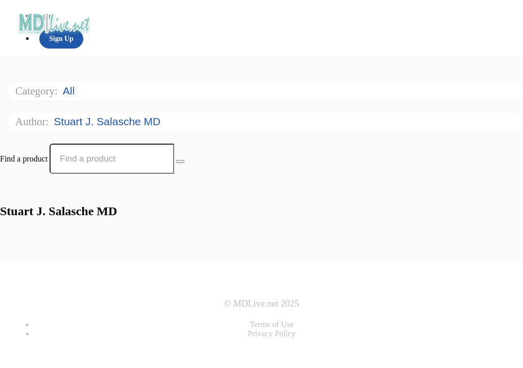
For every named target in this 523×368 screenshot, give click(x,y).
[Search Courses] (180, 161)
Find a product (23, 158)
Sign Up (61, 38)
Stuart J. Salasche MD (108, 121)
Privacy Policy (272, 333)
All (70, 91)
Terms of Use (272, 324)
